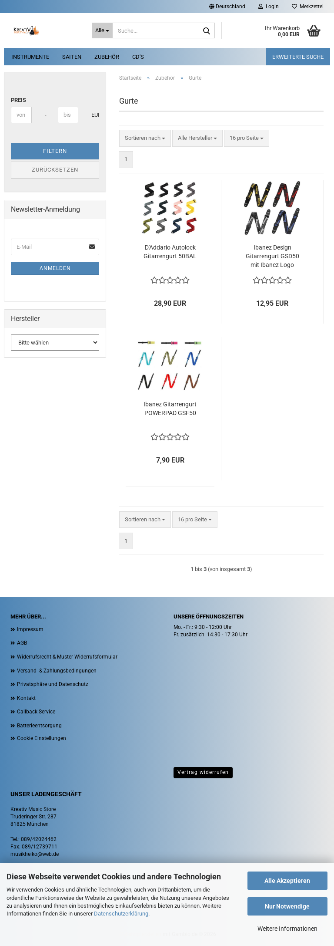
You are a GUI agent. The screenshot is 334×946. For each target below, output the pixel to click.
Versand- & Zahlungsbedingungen (57, 671)
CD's (138, 57)
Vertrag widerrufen (203, 772)
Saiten (71, 57)
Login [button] (268, 6)
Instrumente (30, 57)
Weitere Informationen (287, 928)
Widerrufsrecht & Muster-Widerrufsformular (67, 657)
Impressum (30, 629)
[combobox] (145, 138)
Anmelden (55, 268)
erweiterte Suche (298, 57)
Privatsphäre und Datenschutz (52, 684)
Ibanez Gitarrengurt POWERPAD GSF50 (170, 408)
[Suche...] (102, 30)
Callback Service (36, 712)
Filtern (55, 151)
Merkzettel (308, 6)
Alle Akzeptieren (287, 880)
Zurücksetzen (55, 169)
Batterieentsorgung (39, 726)
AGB (22, 643)
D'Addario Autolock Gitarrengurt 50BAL (170, 252)
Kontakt (26, 698)
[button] (227, 6)
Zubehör (106, 57)
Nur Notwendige (287, 906)
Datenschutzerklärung (121, 913)
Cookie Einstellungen (41, 738)
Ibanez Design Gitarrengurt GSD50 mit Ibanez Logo (272, 256)
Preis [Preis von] (18, 100)
